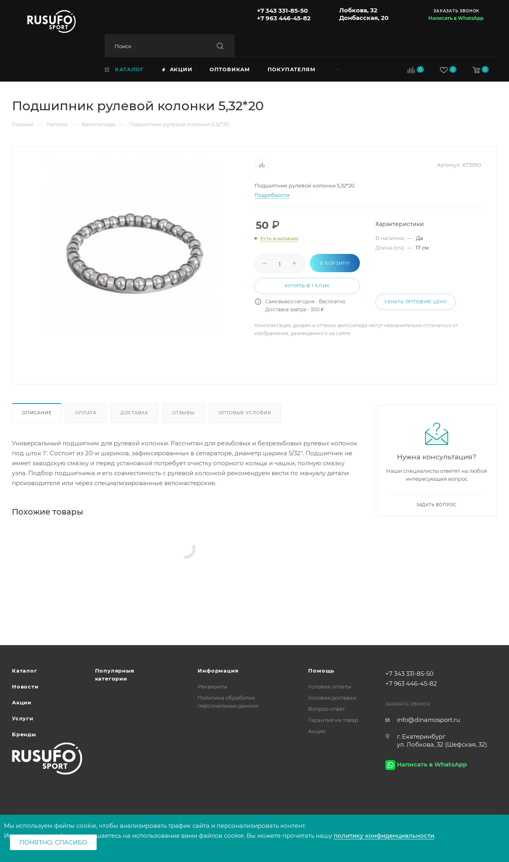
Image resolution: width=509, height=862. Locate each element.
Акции (21, 702)
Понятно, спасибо (53, 842)
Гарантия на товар (333, 720)
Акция (317, 731)
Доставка (134, 412)
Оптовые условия (245, 412)
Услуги (22, 718)
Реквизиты (212, 686)
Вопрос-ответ (326, 709)
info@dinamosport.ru (428, 720)
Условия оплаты (329, 686)
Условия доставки (332, 697)
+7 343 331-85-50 (282, 10)
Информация (218, 670)
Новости (25, 686)
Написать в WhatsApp (456, 18)
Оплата (86, 412)
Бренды (24, 734)
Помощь (321, 670)
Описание (36, 412)
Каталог (24, 670)
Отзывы (183, 412)
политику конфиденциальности (384, 835)
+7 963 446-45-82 (284, 18)
